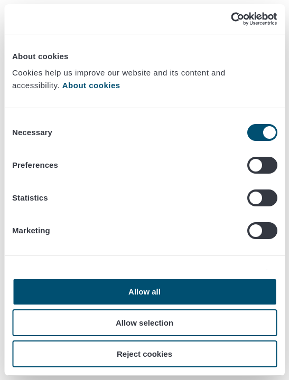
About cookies (92, 85)
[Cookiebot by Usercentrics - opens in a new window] (230, 19)
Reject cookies (144, 353)
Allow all (144, 291)
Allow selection (144, 322)
